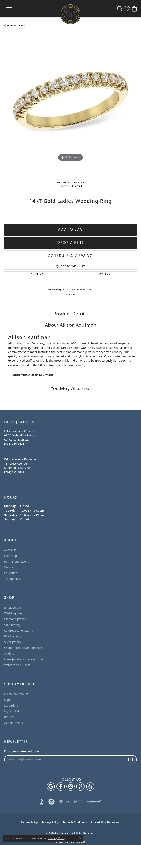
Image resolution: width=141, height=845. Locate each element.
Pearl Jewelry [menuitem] (12, 636)
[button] (119, 8)
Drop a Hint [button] (71, 243)
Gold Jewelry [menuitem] (12, 625)
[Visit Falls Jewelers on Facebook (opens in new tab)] (60, 786)
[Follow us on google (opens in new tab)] (51, 786)
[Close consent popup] (80, 838)
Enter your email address (21, 751)
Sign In (8, 700)
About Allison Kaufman (70, 325)
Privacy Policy (50, 822)
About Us (10, 550)
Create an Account (16, 694)
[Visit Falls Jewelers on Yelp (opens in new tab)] (90, 786)
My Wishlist (11, 711)
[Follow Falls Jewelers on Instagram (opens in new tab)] (70, 786)
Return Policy (29, 822)
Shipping (37, 274)
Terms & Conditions (75, 822)
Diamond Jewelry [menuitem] (15, 619)
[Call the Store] (14, 444)
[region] (70, 105)
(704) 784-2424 (70, 186)
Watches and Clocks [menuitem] (17, 665)
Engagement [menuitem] (12, 607)
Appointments (13, 723)
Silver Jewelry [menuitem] (12, 642)
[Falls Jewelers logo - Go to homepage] (70, 14)
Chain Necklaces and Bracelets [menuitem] (24, 648)
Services (9, 567)
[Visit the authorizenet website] (51, 802)
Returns (104, 274)
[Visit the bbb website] (41, 802)
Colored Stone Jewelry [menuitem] (18, 630)
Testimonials (12, 579)
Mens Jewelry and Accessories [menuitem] (23, 659)
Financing (10, 556)
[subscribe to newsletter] (130, 759)
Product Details (70, 314)
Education (10, 573)
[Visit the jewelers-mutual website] (94, 802)
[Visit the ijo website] (78, 802)
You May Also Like (71, 388)
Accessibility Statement (105, 822)
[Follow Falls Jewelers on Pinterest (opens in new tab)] (80, 786)
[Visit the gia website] (64, 802)
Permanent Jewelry (16, 561)
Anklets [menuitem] (9, 653)
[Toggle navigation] (9, 8)
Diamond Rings (16, 25)
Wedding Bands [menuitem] (14, 613)
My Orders (11, 705)
